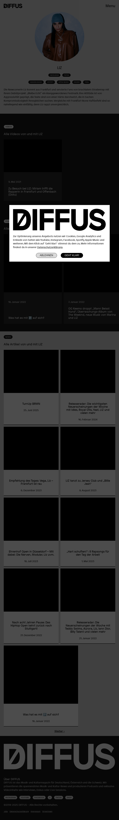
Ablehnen (46, 255)
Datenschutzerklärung (49, 247)
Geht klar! (72, 255)
